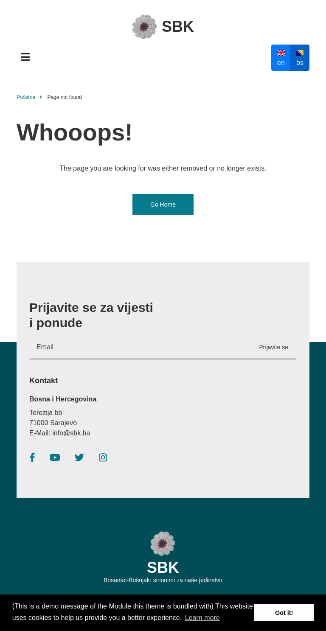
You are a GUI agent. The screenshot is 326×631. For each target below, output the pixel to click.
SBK (178, 26)
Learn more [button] (202, 617)
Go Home (163, 204)
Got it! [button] (284, 612)
